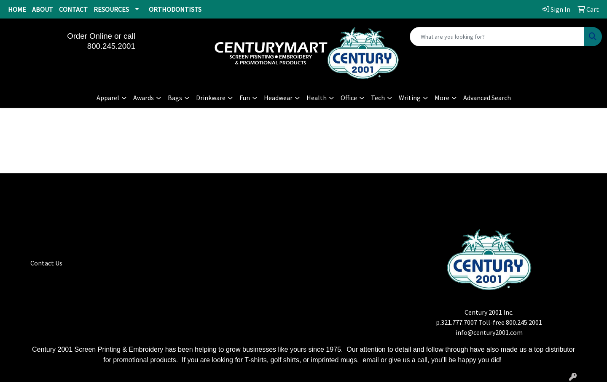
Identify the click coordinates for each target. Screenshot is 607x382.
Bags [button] (175, 97)
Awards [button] (143, 97)
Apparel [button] (108, 97)
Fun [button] (244, 97)
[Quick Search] (497, 36)
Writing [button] (410, 97)
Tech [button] (378, 97)
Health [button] (316, 97)
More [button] (442, 97)
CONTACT (73, 9)
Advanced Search (487, 97)
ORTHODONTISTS (175, 9)
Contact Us (46, 263)
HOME (17, 9)
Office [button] (349, 97)
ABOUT (42, 9)
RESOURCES (111, 9)
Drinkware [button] (211, 97)
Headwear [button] (278, 97)
